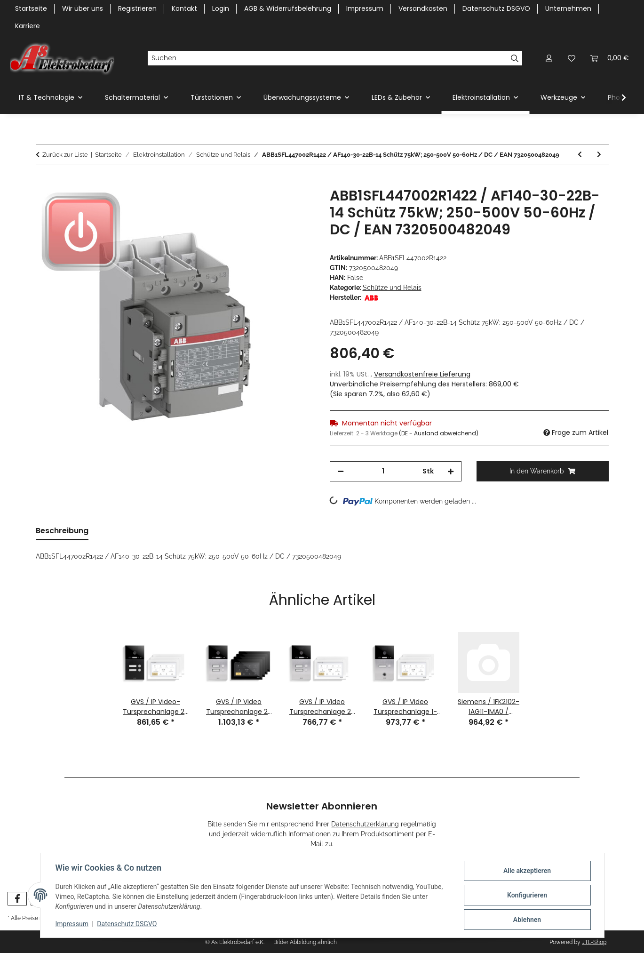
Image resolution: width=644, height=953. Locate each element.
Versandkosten (422, 8)
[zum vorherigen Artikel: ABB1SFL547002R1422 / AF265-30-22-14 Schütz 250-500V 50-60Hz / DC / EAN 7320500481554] (579, 154)
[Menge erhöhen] (450, 471)
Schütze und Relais (392, 287)
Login (220, 8)
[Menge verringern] (340, 471)
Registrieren (137, 8)
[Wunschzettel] (571, 58)
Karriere (27, 26)
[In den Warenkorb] (43, 182)
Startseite (31, 8)
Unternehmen (568, 8)
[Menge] (383, 471)
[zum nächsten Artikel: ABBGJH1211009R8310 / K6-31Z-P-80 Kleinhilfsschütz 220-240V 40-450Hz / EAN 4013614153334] (599, 154)
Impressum (72, 924)
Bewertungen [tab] (129, 530)
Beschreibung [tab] (62, 530)
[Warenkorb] (609, 58)
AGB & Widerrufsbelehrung (287, 8)
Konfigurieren (527, 895)
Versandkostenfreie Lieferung (422, 374)
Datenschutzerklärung (365, 824)
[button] (549, 58)
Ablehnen (527, 919)
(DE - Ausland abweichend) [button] (438, 433)
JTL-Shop (594, 942)
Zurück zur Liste (65, 154)
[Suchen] (327, 58)
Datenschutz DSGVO (127, 924)
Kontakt (184, 8)
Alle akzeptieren (527, 870)
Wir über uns (82, 8)
